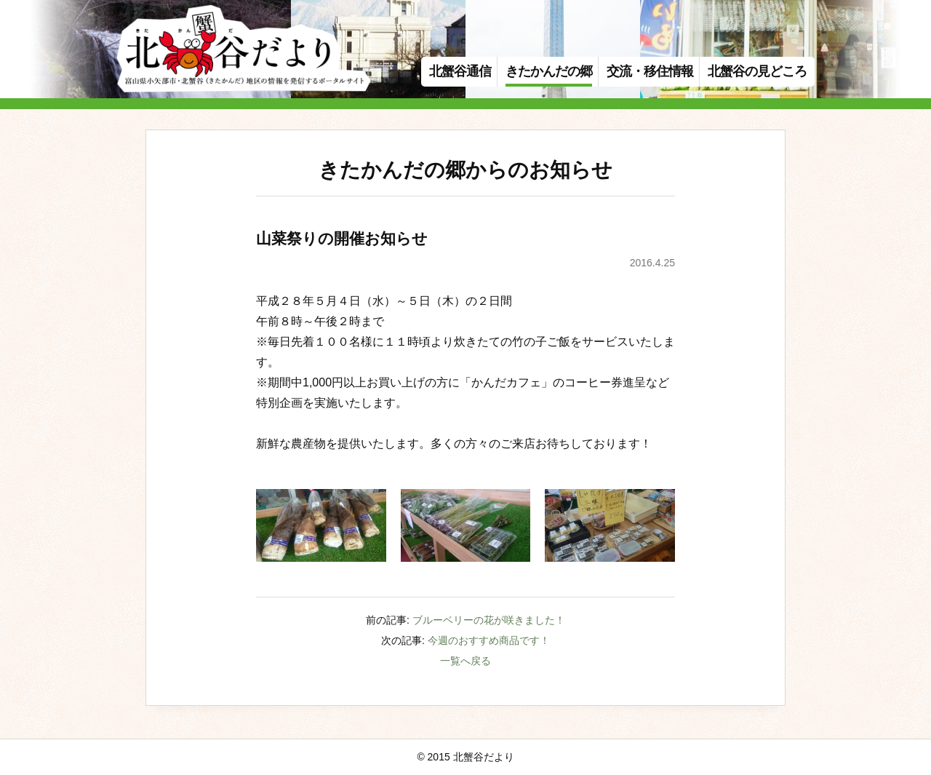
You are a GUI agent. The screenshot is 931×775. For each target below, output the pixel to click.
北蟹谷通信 (460, 71)
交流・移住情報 (650, 71)
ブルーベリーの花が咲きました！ (488, 620)
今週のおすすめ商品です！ (489, 640)
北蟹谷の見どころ (757, 71)
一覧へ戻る (465, 661)
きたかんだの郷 (549, 71)
